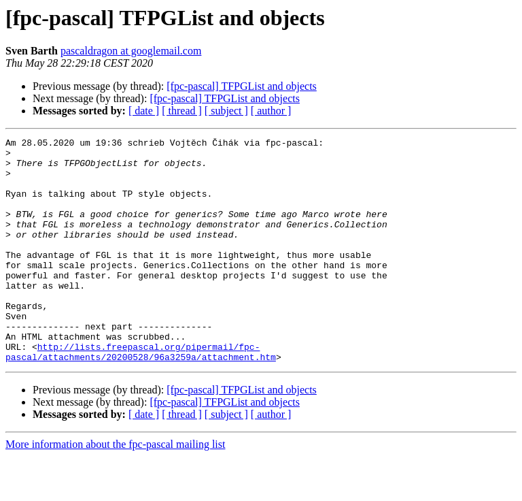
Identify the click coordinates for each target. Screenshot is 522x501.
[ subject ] (226, 110)
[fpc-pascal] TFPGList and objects (242, 86)
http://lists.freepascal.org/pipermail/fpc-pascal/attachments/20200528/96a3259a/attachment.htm (140, 395)
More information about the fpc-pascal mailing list (115, 489)
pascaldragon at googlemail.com (130, 50)
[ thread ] (182, 110)
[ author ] (271, 110)
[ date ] (143, 110)
